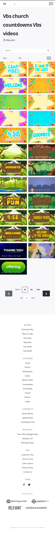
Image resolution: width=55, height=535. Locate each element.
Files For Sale (27, 334)
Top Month (27, 351)
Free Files (27, 338)
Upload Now (27, 418)
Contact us (27, 472)
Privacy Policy (27, 467)
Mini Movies (27, 371)
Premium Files (27, 329)
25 (25, 289)
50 (31, 289)
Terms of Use (27, 459)
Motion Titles (27, 380)
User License (27, 463)
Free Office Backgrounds (27, 434)
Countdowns (27, 384)
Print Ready (27, 388)
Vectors (27, 397)
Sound (27, 393)
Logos (27, 401)
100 (38, 289)
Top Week (27, 346)
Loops (27, 376)
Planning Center (27, 443)
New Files (27, 342)
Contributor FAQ (27, 422)
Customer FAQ (27, 455)
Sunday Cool (27, 438)
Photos (28, 367)
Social (27, 363)
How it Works (27, 413)
